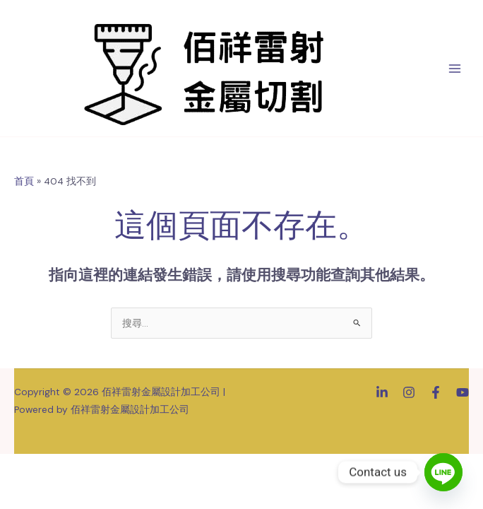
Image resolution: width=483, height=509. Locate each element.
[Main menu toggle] (455, 68)
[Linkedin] (382, 392)
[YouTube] (462, 392)
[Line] (443, 472)
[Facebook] (435, 392)
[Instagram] (408, 392)
